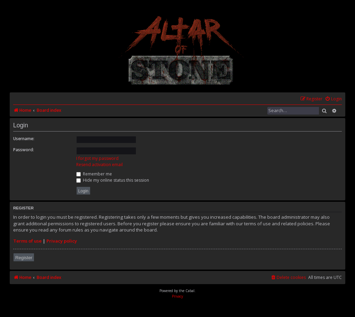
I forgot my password (97, 158)
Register (23, 257)
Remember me (94, 174)
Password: (23, 150)
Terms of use (27, 241)
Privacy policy (61, 241)
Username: (23, 139)
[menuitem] (333, 99)
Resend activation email (99, 164)
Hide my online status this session (112, 180)
